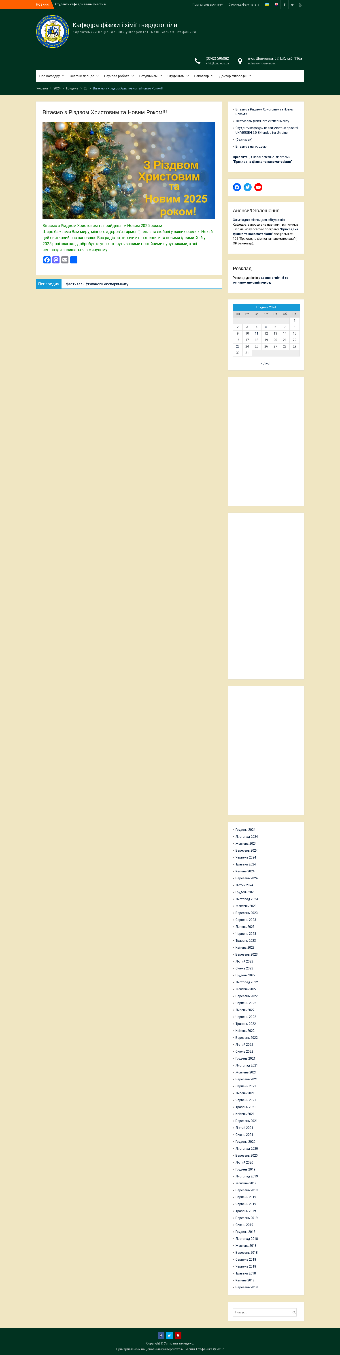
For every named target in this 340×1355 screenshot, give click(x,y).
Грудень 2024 (245, 829)
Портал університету (208, 4)
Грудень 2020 (245, 1141)
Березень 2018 (247, 1287)
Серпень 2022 (246, 1003)
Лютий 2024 (244, 885)
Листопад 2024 (247, 836)
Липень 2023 (245, 927)
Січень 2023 (244, 968)
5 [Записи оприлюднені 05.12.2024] (266, 327)
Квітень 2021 (245, 1114)
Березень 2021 (247, 1121)
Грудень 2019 (245, 1169)
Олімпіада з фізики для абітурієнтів (259, 220)
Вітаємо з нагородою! (251, 146)
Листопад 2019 (247, 1176)
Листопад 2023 (247, 899)
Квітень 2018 (245, 1280)
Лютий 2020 (244, 1162)
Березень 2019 (247, 1218)
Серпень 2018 (246, 1259)
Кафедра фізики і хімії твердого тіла (125, 24)
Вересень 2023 (247, 913)
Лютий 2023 (244, 961)
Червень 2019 (246, 1204)
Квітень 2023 (245, 947)
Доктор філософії (232, 76)
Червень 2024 (246, 857)
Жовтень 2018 (246, 1245)
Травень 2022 (246, 1024)
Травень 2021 (246, 1107)
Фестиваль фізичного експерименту (262, 121)
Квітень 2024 (245, 871)
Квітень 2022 (245, 1031)
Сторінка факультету (244, 4)
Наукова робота (116, 76)
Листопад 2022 (247, 982)
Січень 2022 (244, 1051)
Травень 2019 (246, 1211)
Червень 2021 (246, 1100)
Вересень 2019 (247, 1190)
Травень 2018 (246, 1273)
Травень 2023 (246, 940)
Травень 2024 (246, 864)
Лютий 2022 (244, 1044)
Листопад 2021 (247, 1065)
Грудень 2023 (245, 892)
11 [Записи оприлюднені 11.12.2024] (256, 333)
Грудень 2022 (245, 975)
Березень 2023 (247, 954)
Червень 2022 (246, 1017)
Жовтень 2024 (246, 843)
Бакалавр (201, 76)
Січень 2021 (244, 1135)
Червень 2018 (246, 1266)
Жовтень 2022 (246, 989)
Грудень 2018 (245, 1232)
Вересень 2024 (247, 850)
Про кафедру (49, 76)
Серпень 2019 (246, 1197)
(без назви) (244, 139)
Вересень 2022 (247, 996)
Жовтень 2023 (246, 906)
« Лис (265, 363)
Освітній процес (82, 76)
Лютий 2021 (244, 1128)
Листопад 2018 (247, 1238)
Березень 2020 (247, 1155)
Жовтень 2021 (246, 1072)
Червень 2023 (246, 933)
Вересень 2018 (247, 1252)
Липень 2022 (245, 1010)
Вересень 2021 (247, 1079)
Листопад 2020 (247, 1148)
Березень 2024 (247, 878)
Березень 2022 (247, 1037)
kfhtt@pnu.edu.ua (217, 63)
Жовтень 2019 (246, 1183)
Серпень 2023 (246, 920)
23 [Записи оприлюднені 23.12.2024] (238, 346)
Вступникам (148, 76)
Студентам (176, 76)
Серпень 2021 (246, 1086)
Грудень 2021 (245, 1058)
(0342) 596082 (217, 58)
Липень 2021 (245, 1093)
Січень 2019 (244, 1225)
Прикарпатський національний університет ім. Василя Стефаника (164, 1349)
